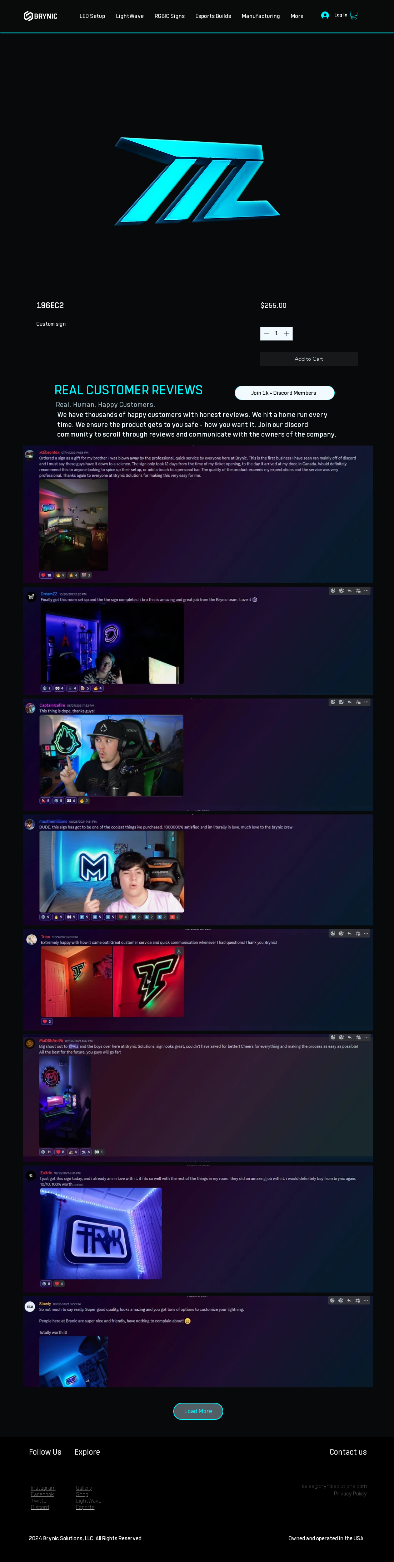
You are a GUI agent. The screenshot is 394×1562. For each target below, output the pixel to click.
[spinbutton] (277, 333)
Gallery (84, 1488)
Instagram (43, 1488)
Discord (40, 1507)
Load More (198, 1411)
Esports (85, 1507)
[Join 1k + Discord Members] (285, 393)
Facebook (42, 1494)
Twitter (40, 1501)
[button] (354, 15)
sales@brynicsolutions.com (334, 1486)
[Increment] (287, 333)
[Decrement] (266, 333)
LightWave (88, 1501)
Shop (82, 1494)
